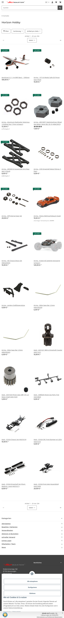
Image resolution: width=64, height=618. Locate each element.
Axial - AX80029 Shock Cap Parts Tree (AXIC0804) (46, 396)
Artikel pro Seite (33, 31)
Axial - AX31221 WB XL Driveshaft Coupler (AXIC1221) (48, 351)
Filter (6, 31)
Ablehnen (32, 593)
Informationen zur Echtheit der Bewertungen (49, 617)
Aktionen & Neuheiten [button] (10, 534)
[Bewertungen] (38, 126)
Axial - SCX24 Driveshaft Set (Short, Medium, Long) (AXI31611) (14, 485)
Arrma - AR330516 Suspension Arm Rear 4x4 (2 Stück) (15, 170)
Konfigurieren (32, 587)
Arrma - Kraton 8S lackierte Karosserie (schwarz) (47, 262)
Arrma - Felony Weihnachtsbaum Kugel (47, 216)
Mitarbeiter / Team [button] (9, 544)
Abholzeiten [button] (6, 524)
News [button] (4, 547)
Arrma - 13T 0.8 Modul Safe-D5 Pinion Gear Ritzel (47, 79)
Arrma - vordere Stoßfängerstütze (13, 305)
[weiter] (60, 40)
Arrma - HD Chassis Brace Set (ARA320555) (12, 262)
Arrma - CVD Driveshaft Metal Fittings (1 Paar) (47, 170)
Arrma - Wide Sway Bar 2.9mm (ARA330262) (12, 351)
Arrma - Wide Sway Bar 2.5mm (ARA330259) (44, 306)
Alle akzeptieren (32, 581)
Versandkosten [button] (7, 530)
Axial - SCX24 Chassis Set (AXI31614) (14, 439)
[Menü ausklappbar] (3, 1)
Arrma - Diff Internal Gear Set (12, 216)
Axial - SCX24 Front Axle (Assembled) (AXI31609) (46, 485)
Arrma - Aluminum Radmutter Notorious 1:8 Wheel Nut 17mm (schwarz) (16, 123)
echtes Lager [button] (6, 541)
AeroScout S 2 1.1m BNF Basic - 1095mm (15, 77)
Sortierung (17, 31)
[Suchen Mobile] (30, 7)
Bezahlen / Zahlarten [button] (10, 527)
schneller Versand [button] (8, 537)
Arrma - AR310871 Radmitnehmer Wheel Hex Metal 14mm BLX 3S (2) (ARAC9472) (48, 123)
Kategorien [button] (6, 518)
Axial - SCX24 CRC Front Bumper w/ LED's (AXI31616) (48, 441)
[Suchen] (60, 7)
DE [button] (46, 2)
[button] (52, 2)
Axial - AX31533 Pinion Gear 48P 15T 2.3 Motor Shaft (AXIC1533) (15, 396)
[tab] (32, 524)
